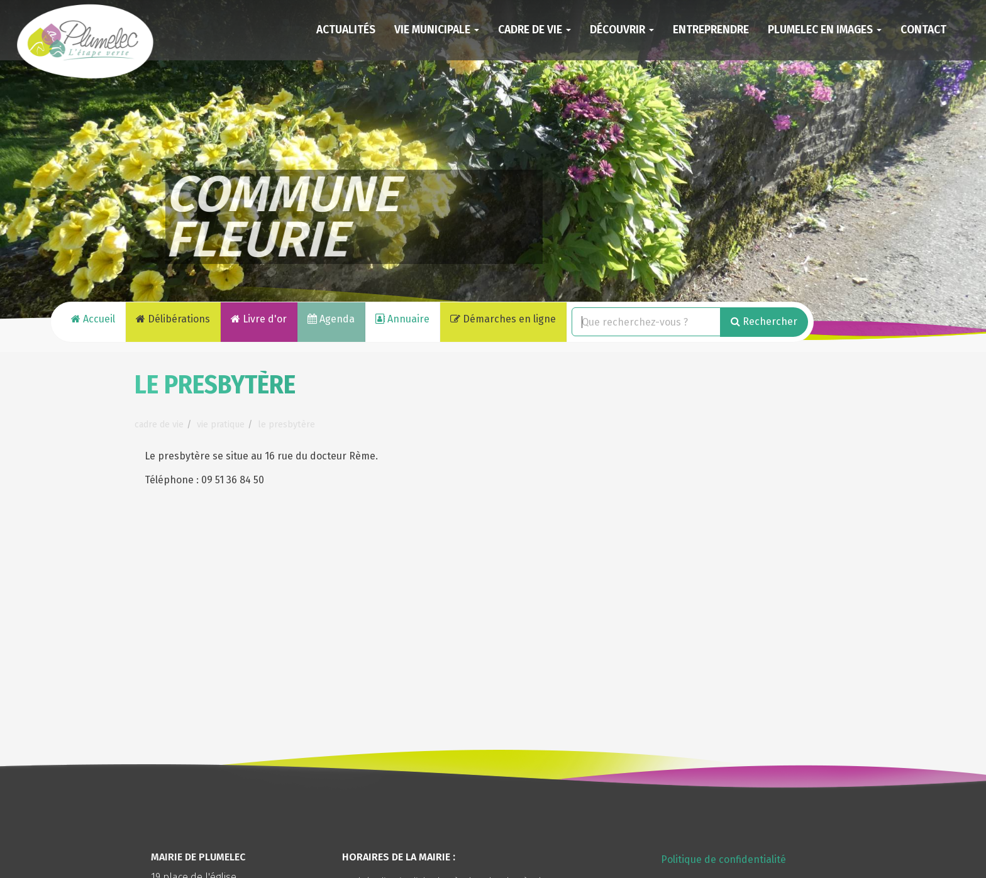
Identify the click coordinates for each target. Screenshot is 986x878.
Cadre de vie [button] (534, 29)
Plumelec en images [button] (825, 29)
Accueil (93, 319)
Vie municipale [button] (436, 29)
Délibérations (173, 319)
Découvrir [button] (622, 29)
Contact (923, 29)
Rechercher (764, 321)
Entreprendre (711, 29)
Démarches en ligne (503, 319)
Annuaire (402, 319)
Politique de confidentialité (723, 859)
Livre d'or (259, 319)
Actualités (345, 29)
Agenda (331, 319)
